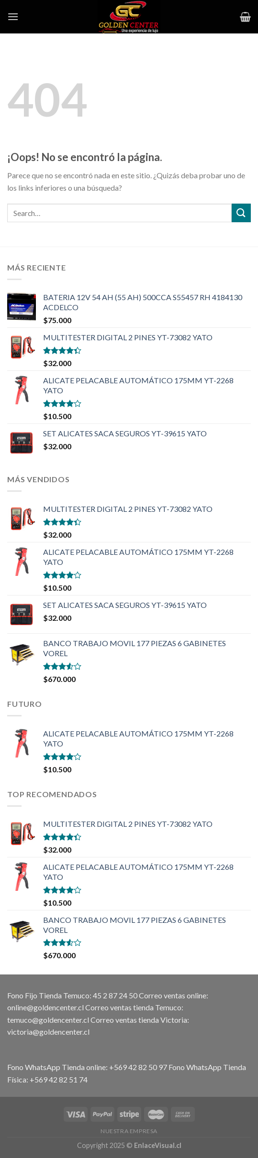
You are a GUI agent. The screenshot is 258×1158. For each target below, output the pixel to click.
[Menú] (13, 16)
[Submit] (241, 213)
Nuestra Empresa (129, 1131)
